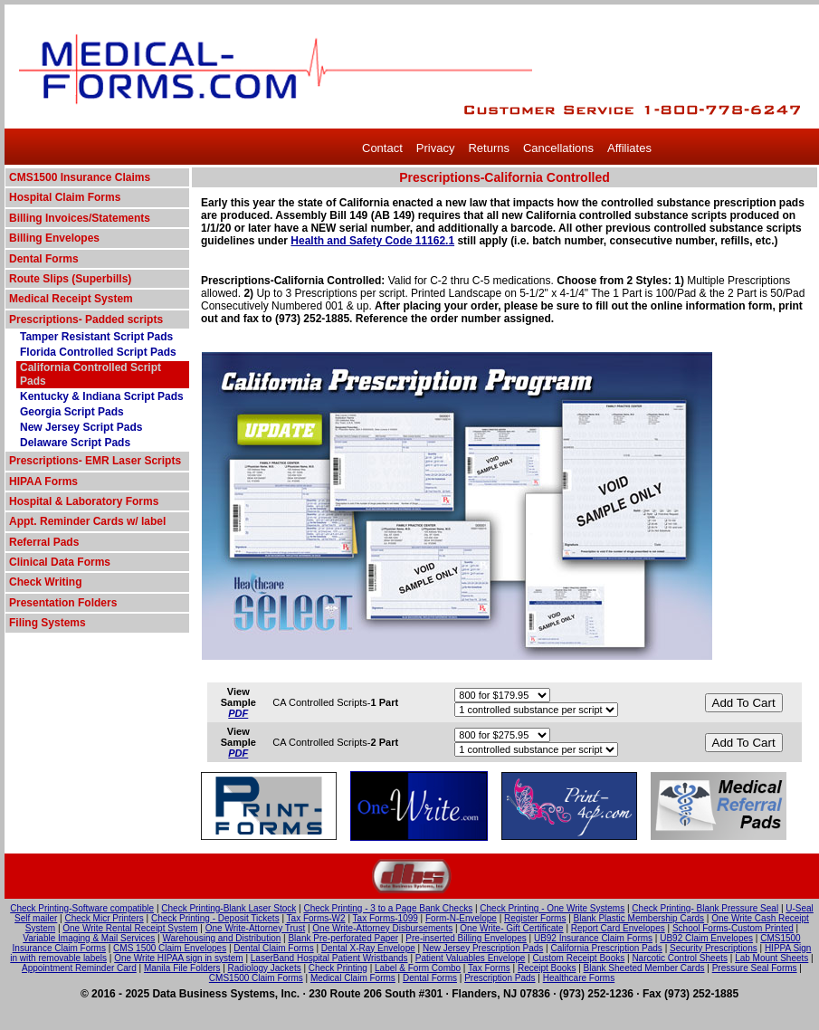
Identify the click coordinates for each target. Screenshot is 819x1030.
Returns (488, 148)
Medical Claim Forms (352, 978)
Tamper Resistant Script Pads (96, 336)
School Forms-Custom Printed (733, 928)
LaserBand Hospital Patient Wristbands (329, 958)
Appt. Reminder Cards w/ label (87, 521)
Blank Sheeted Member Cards (644, 968)
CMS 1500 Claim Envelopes (169, 948)
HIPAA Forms (43, 481)
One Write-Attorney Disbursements (382, 928)
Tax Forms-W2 (316, 918)
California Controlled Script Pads (90, 374)
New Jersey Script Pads (81, 427)
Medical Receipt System (71, 298)
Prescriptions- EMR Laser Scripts (95, 460)
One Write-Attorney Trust (255, 928)
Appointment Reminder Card (79, 968)
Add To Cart (744, 703)
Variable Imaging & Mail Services (89, 938)
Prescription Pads (499, 978)
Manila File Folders (182, 968)
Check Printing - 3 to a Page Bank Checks (387, 908)
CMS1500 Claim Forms (256, 978)
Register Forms (535, 918)
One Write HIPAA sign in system (178, 958)
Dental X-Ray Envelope (368, 948)
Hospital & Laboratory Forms (83, 501)
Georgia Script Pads (72, 411)
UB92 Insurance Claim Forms (593, 938)
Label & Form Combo (418, 968)
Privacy (435, 148)
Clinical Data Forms (59, 562)
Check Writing (45, 582)
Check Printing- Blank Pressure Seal (705, 908)
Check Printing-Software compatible (82, 908)
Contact (382, 148)
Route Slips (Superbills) (70, 278)
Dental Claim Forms (273, 948)
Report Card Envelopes (618, 928)
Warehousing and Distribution (221, 938)
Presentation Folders (63, 602)
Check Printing (338, 968)
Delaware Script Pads (75, 442)
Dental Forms (44, 259)
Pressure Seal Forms (754, 968)
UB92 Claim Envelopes (706, 938)
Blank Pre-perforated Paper (343, 938)
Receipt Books (547, 968)
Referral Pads (44, 542)
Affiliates (629, 148)
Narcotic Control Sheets (680, 958)
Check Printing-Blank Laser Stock (228, 908)
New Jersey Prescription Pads (483, 948)
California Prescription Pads (606, 948)
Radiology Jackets (264, 968)
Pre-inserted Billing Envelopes (465, 938)
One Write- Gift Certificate (511, 928)
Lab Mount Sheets (771, 958)
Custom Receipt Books (579, 958)
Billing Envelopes (54, 238)
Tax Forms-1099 (385, 918)
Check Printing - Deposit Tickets (215, 918)
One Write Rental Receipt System (129, 928)
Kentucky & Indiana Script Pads (102, 396)
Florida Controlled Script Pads (98, 352)
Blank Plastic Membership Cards (639, 918)
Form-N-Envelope (461, 918)
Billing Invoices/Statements (79, 218)
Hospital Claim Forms (64, 197)
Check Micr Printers (104, 918)
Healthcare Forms (578, 978)
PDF (238, 713)
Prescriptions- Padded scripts (86, 319)
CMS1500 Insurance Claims (79, 177)
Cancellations (558, 148)
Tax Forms (489, 968)
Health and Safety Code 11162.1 (372, 240)
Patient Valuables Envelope (470, 958)
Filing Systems (47, 622)
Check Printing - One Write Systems (552, 908)
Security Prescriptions (713, 948)
